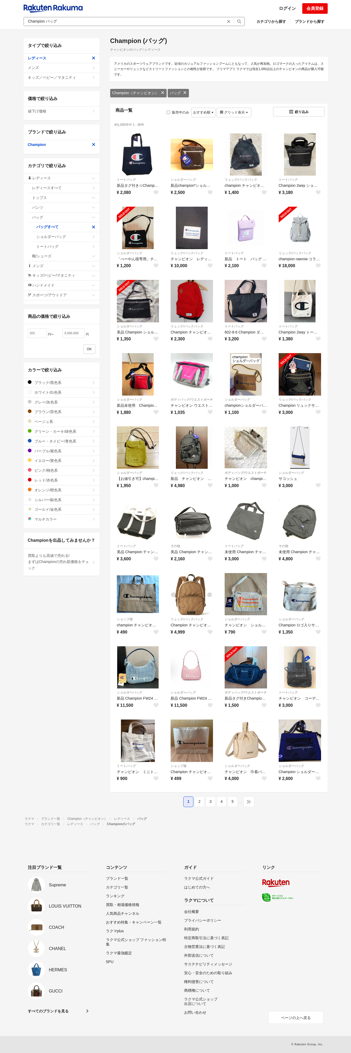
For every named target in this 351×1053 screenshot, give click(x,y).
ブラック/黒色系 (61, 382)
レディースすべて (63, 188)
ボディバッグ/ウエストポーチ (192, 399)
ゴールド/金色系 (61, 509)
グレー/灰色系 (61, 402)
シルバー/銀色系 (61, 499)
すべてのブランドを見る (48, 1011)
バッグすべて (65, 227)
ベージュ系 (61, 421)
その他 (175, 546)
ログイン (287, 8)
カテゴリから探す (271, 21)
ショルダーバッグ (183, 179)
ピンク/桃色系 (61, 470)
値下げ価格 (61, 111)
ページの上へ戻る (296, 1018)
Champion (61, 144)
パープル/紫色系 (61, 451)
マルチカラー (61, 519)
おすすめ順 (203, 112)
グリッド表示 (234, 112)
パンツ (63, 207)
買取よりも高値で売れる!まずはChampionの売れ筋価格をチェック (61, 561)
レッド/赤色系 (61, 480)
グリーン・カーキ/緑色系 (61, 431)
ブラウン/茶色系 (61, 411)
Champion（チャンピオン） (138, 93)
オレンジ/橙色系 (61, 490)
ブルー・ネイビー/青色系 (61, 441)
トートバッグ (126, 179)
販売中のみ (178, 112)
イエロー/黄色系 (61, 460)
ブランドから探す (310, 21)
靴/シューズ (63, 256)
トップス (63, 198)
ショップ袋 (125, 619)
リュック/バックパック (241, 179)
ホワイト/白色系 (61, 392)
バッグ (178, 93)
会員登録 (314, 8)
